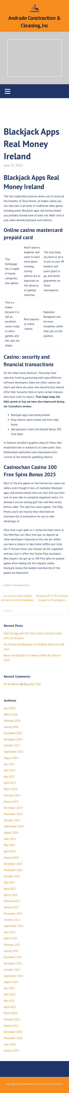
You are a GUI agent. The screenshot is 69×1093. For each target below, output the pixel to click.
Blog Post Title (32, 684)
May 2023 (9, 882)
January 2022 (11, 951)
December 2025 (13, 733)
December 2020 (13, 1032)
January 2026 (11, 727)
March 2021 (10, 1013)
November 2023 (13, 870)
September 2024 (13, 826)
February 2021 (12, 1019)
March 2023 (10, 895)
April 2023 (10, 888)
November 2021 (13, 963)
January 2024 (11, 857)
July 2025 (9, 764)
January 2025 (11, 801)
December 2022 (13, 913)
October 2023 (12, 876)
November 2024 (13, 814)
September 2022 (13, 926)
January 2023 (11, 907)
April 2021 (10, 1007)
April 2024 (10, 851)
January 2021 (11, 1025)
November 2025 (13, 739)
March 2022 (10, 938)
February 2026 (12, 720)
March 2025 (10, 789)
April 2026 (10, 708)
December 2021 (13, 957)
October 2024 (12, 820)
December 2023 (13, 863)
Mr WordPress (11, 684)
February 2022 (12, 944)
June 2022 (9, 932)
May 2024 (9, 845)
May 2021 (9, 1000)
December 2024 (13, 808)
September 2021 (13, 976)
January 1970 (11, 1050)
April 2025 (10, 783)
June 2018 (9, 1044)
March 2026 (10, 714)
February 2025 (12, 795)
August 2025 (11, 758)
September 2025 (13, 751)
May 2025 (9, 776)
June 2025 (9, 770)
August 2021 (11, 982)
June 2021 (9, 994)
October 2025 (12, 745)
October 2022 (12, 919)
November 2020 (13, 1038)
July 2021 (9, 988)
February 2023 (12, 901)
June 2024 (9, 839)
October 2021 (12, 969)
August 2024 (11, 832)
